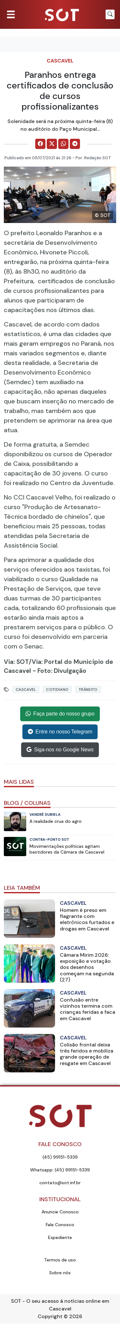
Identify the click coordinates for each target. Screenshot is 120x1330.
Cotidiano (57, 689)
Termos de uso (60, 1260)
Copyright (50, 1316)
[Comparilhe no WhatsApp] (63, 144)
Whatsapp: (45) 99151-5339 (60, 1170)
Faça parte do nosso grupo (60, 714)
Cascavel (60, 60)
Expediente (60, 1237)
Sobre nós (60, 1273)
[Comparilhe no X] (52, 144)
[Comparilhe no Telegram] (75, 144)
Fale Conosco (60, 1224)
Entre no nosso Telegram (60, 732)
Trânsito (88, 689)
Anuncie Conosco (60, 1212)
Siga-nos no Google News (60, 750)
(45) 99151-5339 (60, 1157)
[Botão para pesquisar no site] (110, 14)
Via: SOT (16, 662)
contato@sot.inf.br (60, 1182)
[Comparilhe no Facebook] (40, 144)
